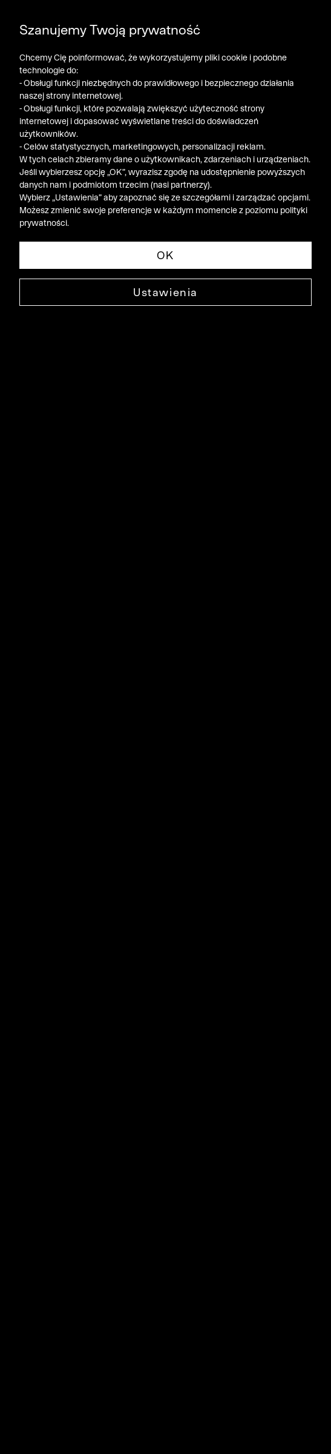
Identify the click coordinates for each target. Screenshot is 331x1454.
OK (165, 255)
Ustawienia (165, 292)
